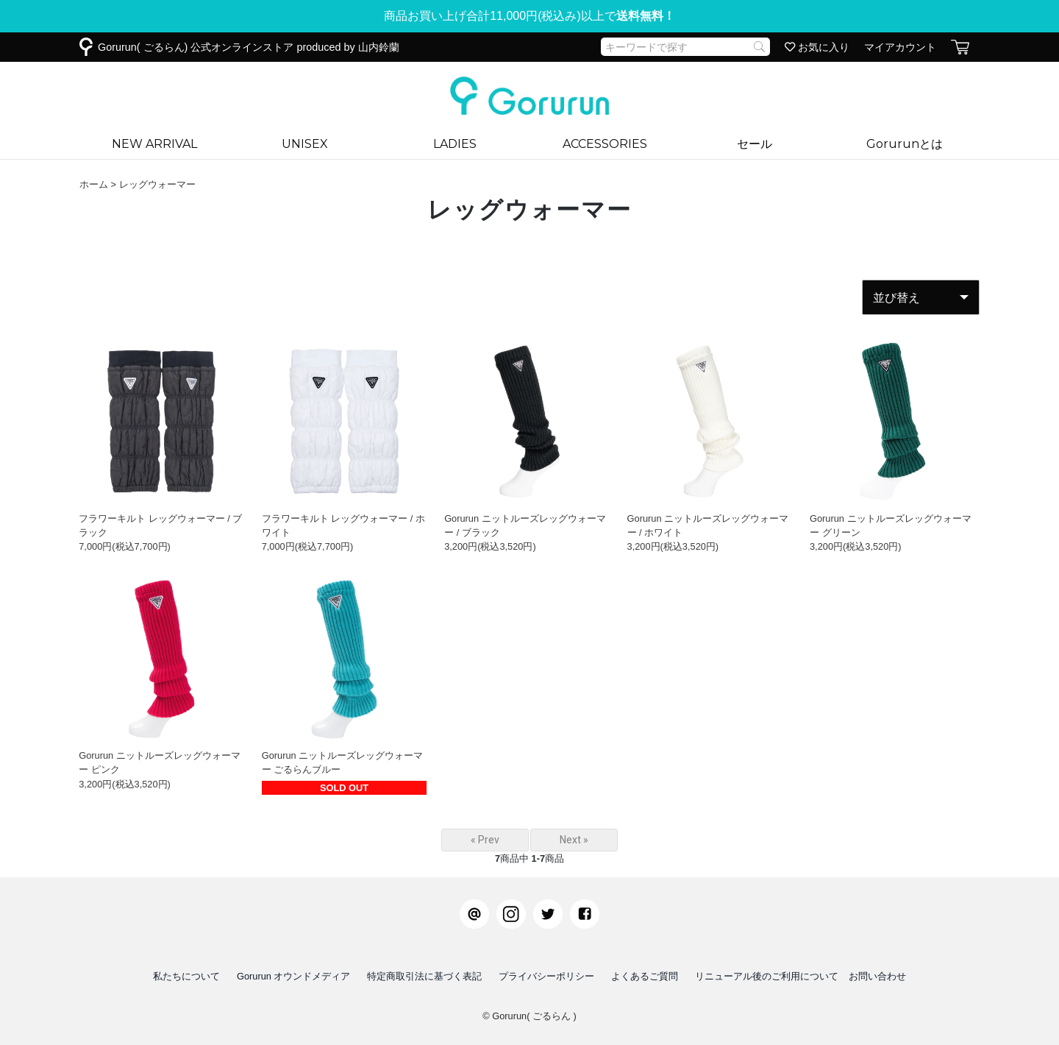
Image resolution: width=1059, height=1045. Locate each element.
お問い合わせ (877, 976)
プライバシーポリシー (546, 976)
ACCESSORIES (605, 144)
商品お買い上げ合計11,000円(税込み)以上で (529, 16)
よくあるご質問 (644, 976)
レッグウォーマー (157, 184)
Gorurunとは (904, 144)
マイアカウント (900, 47)
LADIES (455, 144)
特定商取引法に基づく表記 (424, 976)
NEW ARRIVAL (154, 144)
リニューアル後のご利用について (766, 976)
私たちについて (186, 976)
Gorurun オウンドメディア (294, 976)
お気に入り (817, 47)
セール (754, 144)
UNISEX (305, 144)
